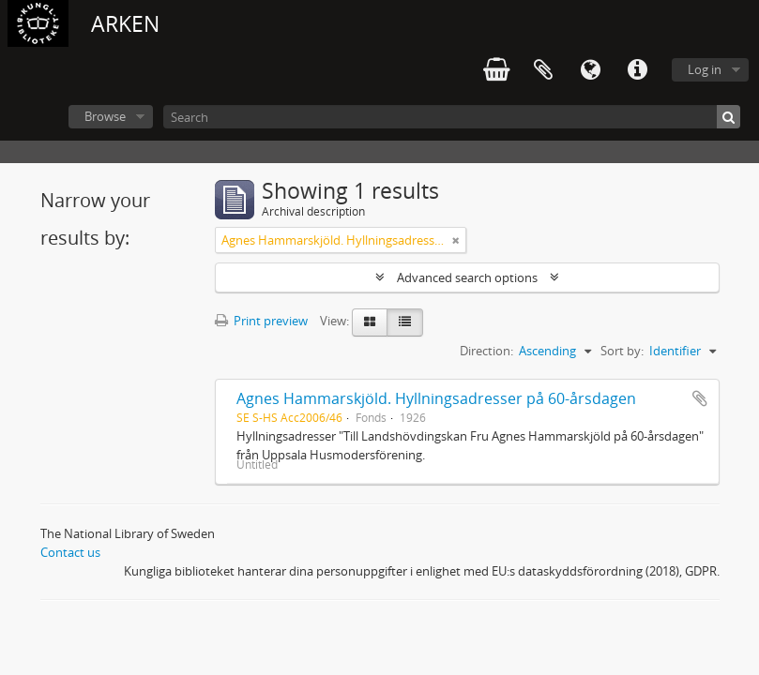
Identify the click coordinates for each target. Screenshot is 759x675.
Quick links (637, 70)
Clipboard (543, 70)
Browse (105, 116)
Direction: (486, 350)
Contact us (70, 552)
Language (590, 70)
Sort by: (622, 350)
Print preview (261, 320)
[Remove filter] (456, 240)
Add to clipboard (700, 398)
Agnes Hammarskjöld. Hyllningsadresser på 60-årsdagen (436, 398)
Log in (704, 69)
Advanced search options (467, 277)
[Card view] (369, 322)
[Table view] (405, 322)
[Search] (451, 116)
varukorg (496, 70)
